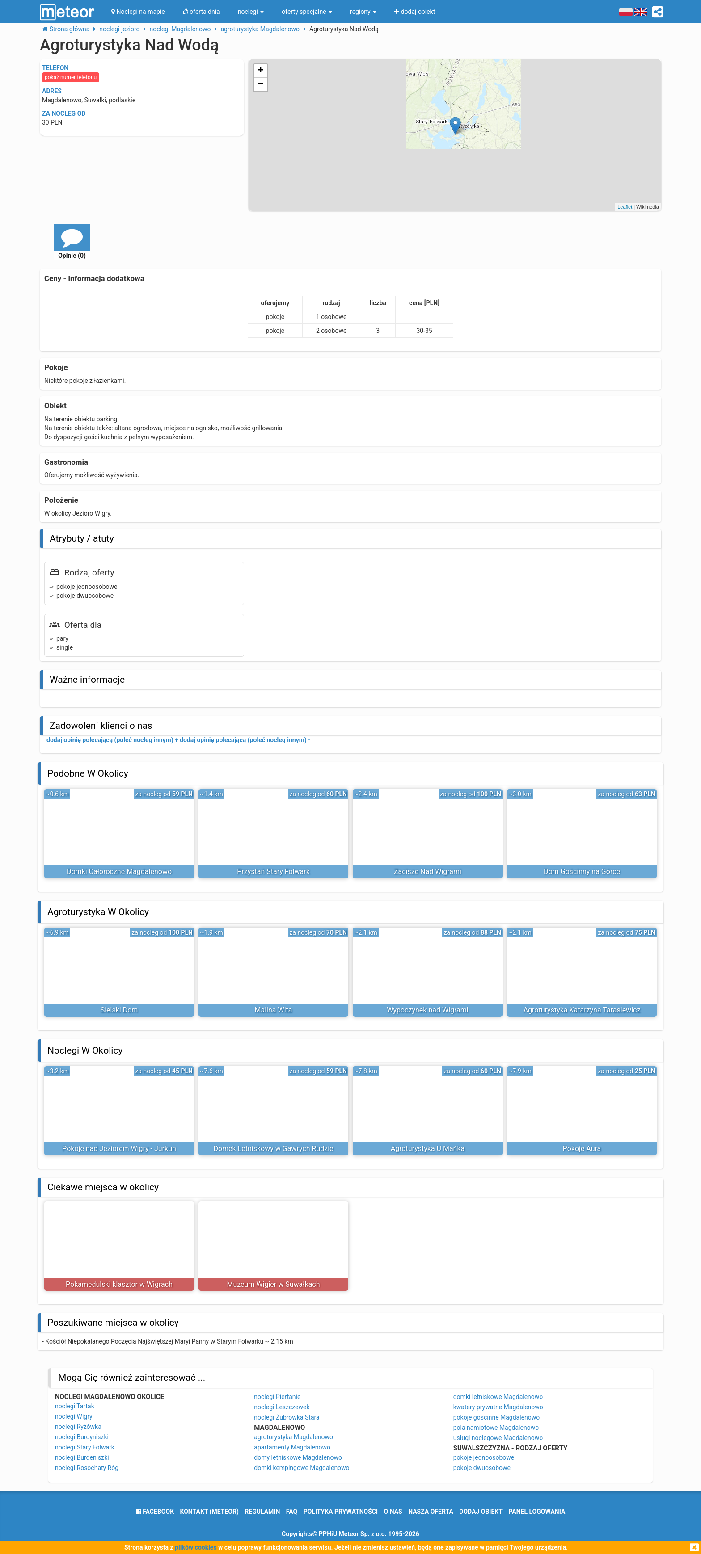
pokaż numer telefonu (71, 77)
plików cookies (195, 1547)
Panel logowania (536, 1511)
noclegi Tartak (74, 1406)
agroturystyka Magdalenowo (293, 1437)
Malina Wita (273, 1010)
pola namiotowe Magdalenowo (496, 1427)
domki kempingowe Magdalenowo (301, 1467)
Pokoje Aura (582, 1148)
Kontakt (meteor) (209, 1511)
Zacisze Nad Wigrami (427, 871)
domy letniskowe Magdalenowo (298, 1457)
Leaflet (624, 207)
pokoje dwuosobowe (482, 1467)
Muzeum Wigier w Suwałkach (273, 1284)
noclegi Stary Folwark (84, 1447)
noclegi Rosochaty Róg (86, 1467)
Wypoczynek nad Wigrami (428, 1010)
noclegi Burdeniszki (82, 1457)
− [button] (261, 84)
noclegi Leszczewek (281, 1407)
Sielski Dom (119, 1010)
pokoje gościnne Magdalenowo (496, 1417)
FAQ (291, 1511)
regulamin (262, 1511)
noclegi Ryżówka (78, 1426)
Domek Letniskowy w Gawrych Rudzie (273, 1148)
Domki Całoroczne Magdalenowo (119, 871)
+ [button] (261, 71)
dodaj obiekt (481, 1511)
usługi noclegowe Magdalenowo (498, 1437)
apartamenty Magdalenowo (292, 1447)
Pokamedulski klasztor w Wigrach (119, 1284)
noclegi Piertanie (277, 1396)
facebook (155, 1511)
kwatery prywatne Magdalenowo (498, 1407)
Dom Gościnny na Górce (582, 871)
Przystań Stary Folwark (273, 871)
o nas (393, 1511)
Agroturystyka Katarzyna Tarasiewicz (582, 1010)
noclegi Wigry (74, 1416)
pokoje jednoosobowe (484, 1457)
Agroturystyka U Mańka (428, 1148)
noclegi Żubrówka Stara (286, 1417)
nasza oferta (430, 1511)
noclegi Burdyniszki (82, 1437)
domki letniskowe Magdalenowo (498, 1396)
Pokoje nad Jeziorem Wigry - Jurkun (119, 1148)
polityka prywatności (341, 1511)
